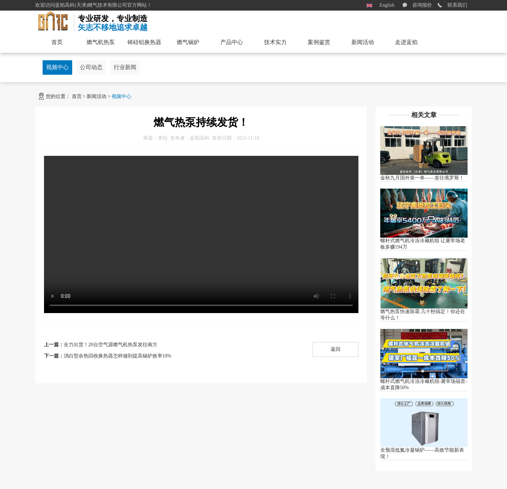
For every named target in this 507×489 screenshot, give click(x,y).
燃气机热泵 (101, 42)
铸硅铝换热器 (144, 42)
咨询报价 (422, 5)
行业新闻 (125, 67)
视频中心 (57, 67)
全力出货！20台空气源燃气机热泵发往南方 (110, 344)
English (387, 5)
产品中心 (231, 42)
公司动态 (91, 67)
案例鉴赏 (319, 42)
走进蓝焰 (406, 42)
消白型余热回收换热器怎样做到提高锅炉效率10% (117, 356)
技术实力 (275, 42)
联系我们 (457, 5)
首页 (77, 96)
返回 (335, 349)
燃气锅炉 (188, 42)
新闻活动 (96, 96)
